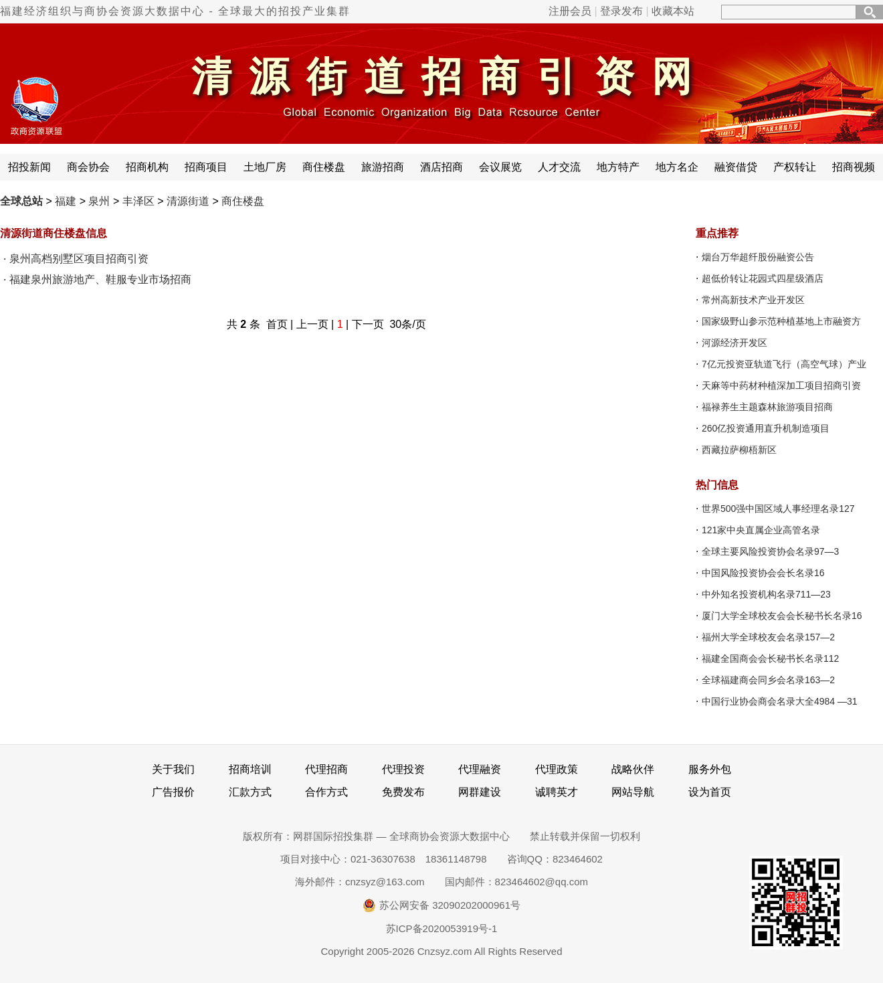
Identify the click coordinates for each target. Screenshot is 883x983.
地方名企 (677, 167)
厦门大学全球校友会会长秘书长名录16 (782, 615)
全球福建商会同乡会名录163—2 (768, 680)
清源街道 (188, 201)
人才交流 (559, 167)
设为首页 (709, 792)
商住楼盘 (323, 167)
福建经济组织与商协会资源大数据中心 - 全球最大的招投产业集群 (175, 11)
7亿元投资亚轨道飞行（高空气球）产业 (784, 364)
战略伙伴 (632, 769)
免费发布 (403, 792)
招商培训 (250, 769)
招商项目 (206, 167)
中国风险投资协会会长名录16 (763, 572)
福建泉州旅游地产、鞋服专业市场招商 (100, 279)
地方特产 (618, 167)
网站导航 (632, 792)
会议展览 (500, 167)
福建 (65, 201)
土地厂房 (264, 167)
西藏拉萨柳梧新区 (739, 449)
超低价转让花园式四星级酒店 (762, 278)
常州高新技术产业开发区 (753, 299)
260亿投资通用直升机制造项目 (765, 428)
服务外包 (709, 769)
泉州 (99, 201)
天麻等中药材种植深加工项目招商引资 (781, 385)
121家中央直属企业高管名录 (761, 530)
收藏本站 (673, 11)
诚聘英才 (556, 792)
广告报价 (173, 792)
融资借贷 (735, 167)
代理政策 (556, 769)
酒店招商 (441, 167)
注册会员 (570, 11)
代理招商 (326, 769)
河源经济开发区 (734, 342)
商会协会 (88, 167)
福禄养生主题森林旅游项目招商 (767, 406)
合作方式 (326, 792)
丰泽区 (138, 201)
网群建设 (479, 792)
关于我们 (173, 769)
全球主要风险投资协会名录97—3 (770, 551)
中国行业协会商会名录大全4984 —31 (780, 701)
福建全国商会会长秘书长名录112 (770, 658)
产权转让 (794, 167)
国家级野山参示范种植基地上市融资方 (781, 321)
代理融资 (479, 769)
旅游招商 (382, 167)
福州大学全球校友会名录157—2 (768, 637)
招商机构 (147, 167)
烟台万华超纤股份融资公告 (758, 257)
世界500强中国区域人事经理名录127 (778, 508)
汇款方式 (250, 792)
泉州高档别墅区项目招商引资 (79, 258)
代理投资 (403, 769)
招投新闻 (29, 167)
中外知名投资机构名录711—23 (766, 594)
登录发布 (621, 11)
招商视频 (853, 167)
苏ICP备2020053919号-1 (442, 928)
